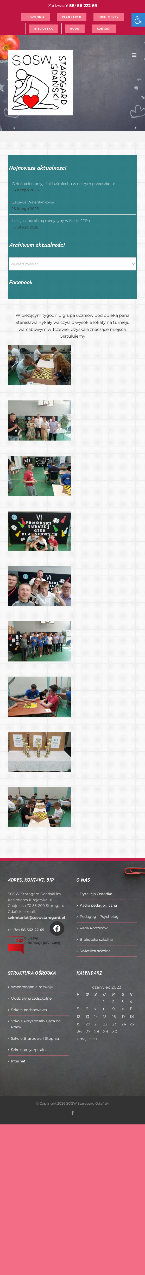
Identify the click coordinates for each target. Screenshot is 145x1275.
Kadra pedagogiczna (98, 905)
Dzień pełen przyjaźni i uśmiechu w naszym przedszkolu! (63, 183)
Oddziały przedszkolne (31, 998)
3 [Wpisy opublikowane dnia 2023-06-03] (123, 1002)
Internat (18, 1061)
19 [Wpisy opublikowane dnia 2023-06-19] (78, 1024)
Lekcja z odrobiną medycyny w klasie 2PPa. (51, 220)
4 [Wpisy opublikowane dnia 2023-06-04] (131, 1002)
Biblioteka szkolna (96, 939)
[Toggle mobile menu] (134, 55)
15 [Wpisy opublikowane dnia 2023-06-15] (104, 1016)
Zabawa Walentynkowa (33, 202)
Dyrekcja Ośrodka (96, 894)
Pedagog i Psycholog (99, 916)
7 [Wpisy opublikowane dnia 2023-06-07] (95, 1009)
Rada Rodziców (94, 928)
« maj (81, 1039)
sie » (93, 1039)
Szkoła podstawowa (29, 1010)
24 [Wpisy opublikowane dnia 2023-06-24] (124, 1024)
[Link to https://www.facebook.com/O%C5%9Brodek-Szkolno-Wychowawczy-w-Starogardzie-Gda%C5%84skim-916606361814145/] (57, 928)
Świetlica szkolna (95, 951)
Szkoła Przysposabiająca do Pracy (36, 1024)
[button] (138, 20)
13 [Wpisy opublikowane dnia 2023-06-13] (87, 1016)
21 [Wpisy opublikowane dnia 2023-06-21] (96, 1024)
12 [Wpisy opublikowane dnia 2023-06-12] (78, 1016)
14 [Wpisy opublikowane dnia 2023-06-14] (96, 1016)
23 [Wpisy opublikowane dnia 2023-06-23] (114, 1024)
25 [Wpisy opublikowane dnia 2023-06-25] (132, 1024)
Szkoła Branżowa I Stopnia (35, 1038)
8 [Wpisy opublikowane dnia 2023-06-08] (104, 1009)
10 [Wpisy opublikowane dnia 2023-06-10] (123, 1009)
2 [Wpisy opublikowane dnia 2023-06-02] (113, 1002)
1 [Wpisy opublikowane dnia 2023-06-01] (103, 1002)
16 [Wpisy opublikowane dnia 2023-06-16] (114, 1016)
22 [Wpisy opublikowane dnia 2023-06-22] (105, 1024)
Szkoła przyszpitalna (29, 1050)
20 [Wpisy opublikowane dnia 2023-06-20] (88, 1024)
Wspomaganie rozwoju (32, 987)
